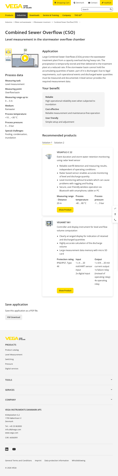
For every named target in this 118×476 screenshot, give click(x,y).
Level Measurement (13, 354)
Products (9, 15)
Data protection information (57, 460)
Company (66, 15)
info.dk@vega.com (13, 429)
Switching (9, 359)
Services (9, 389)
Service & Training (51, 15)
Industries (21, 15)
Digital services (11, 368)
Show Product (65, 210)
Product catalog (12, 350)
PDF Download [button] (13, 317)
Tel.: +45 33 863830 (13, 426)
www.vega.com (11, 433)
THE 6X (78, 15)
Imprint (38, 460)
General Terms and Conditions (18, 460)
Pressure (9, 364)
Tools (8, 379)
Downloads (34, 15)
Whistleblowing (78, 460)
